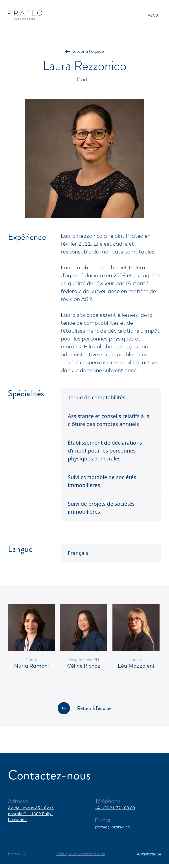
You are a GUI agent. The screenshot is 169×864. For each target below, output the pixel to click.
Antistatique (149, 853)
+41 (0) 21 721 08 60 (115, 807)
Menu (152, 15)
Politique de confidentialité (80, 853)
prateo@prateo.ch (112, 826)
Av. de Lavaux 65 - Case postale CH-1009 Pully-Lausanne (31, 813)
